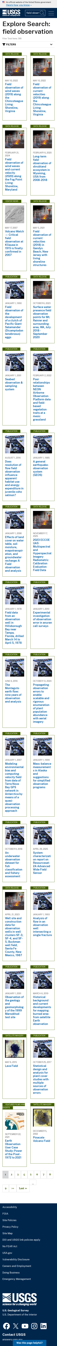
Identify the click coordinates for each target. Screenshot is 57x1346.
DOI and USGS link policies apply (21, 1240)
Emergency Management (16, 1279)
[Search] (42, 13)
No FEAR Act (9, 1246)
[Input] (35, 13)
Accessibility (9, 1207)
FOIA (5, 1213)
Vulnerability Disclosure (15, 1259)
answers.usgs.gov (12, 1339)
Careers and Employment (16, 1266)
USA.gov (7, 1253)
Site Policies (9, 1220)
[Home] (11, 15)
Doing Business (11, 1272)
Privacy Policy (10, 1227)
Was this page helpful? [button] (29, 1342)
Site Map (7, 1233)
